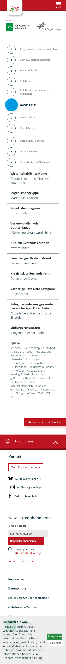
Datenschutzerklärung (28, 658)
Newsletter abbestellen (21, 561)
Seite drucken (18, 441)
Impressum (16, 579)
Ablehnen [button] (56, 642)
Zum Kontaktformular (25, 467)
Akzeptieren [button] (55, 636)
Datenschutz (17, 588)
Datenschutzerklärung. (27, 553)
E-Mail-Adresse (17, 525)
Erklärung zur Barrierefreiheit (29, 598)
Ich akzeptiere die (27, 551)
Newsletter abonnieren (23, 541)
